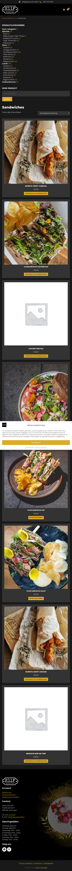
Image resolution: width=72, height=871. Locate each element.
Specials (6, 31)
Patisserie (7, 43)
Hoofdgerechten (10, 52)
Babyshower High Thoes (13, 36)
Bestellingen (7, 792)
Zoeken (7, 99)
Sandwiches (8, 68)
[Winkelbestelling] (54, 113)
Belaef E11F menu (10, 38)
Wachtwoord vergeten (10, 797)
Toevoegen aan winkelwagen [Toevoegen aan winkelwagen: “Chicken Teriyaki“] (36, 356)
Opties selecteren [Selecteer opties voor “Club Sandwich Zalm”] (36, 598)
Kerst (5, 34)
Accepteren (36, 442)
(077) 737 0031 (10, 815)
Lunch (15, 18)
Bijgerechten (8, 61)
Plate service (8, 73)
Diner (4, 45)
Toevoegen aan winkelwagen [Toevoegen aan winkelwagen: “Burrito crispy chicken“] (36, 679)
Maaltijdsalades (9, 70)
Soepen (6, 47)
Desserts (7, 59)
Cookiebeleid (29, 447)
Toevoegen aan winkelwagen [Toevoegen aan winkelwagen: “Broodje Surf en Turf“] (36, 761)
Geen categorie (9, 29)
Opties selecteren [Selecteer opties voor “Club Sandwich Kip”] (36, 517)
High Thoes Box (10, 41)
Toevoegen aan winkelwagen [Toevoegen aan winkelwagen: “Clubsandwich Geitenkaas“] (36, 274)
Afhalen (9, 18)
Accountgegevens (9, 795)
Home (4, 18)
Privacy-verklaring (41, 447)
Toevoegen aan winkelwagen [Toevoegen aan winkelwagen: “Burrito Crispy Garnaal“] (36, 193)
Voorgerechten (9, 50)
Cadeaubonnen (9, 82)
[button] (64, 9)
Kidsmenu (7, 57)
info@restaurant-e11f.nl (16, 817)
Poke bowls (8, 54)
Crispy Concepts (41, 868)
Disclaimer (38, 863)
